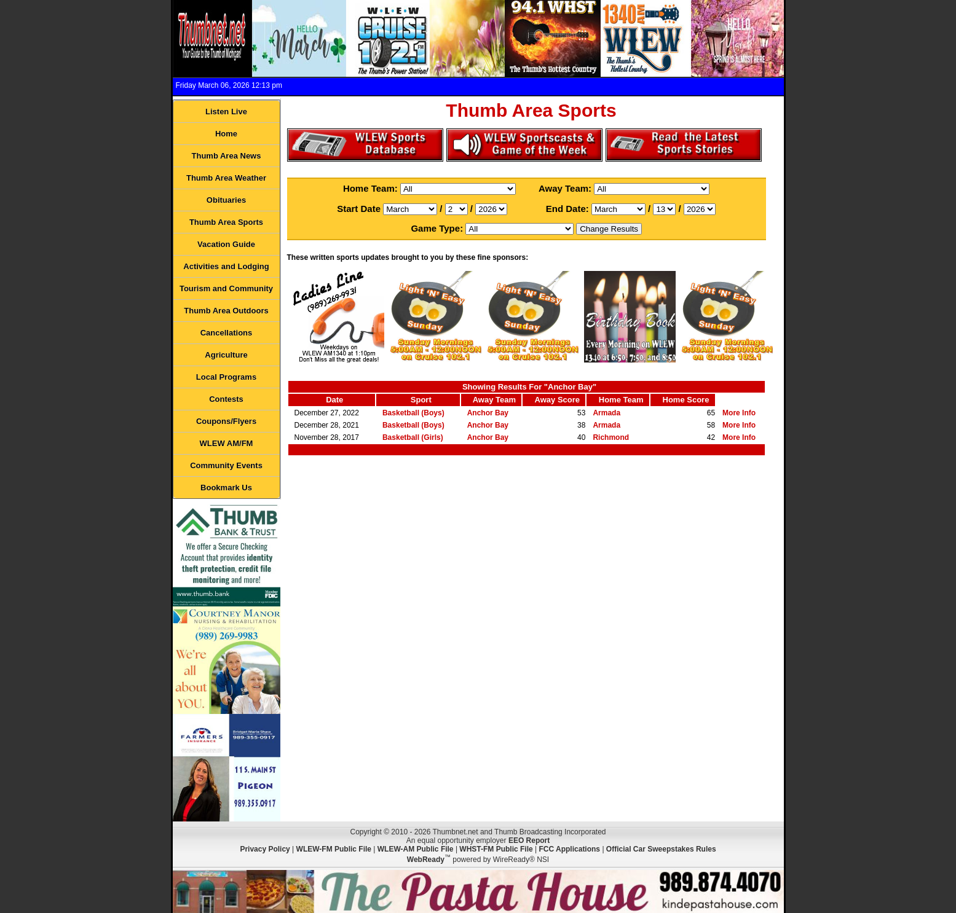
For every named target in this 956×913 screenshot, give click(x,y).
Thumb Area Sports (226, 222)
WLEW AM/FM (226, 443)
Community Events (226, 465)
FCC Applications (569, 849)
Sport (421, 399)
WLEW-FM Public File (333, 849)
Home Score (686, 399)
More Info (739, 413)
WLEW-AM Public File (415, 849)
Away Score (557, 399)
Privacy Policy (265, 849)
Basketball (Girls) (412, 437)
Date (334, 399)
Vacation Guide (226, 244)
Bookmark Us (226, 487)
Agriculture (226, 354)
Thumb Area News (226, 155)
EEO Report (529, 840)
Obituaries (226, 200)
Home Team (621, 399)
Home (226, 133)
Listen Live (226, 111)
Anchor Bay (487, 413)
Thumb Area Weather (226, 177)
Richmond (611, 437)
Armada (606, 413)
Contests (226, 399)
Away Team (494, 399)
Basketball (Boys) (413, 413)
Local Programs (226, 377)
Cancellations (226, 332)
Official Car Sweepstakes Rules (661, 849)
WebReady (425, 859)
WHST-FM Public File (495, 849)
